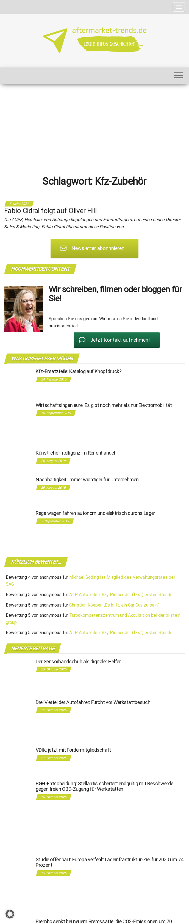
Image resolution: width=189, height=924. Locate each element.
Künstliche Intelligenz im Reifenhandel (75, 453)
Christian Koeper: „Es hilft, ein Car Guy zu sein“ (114, 605)
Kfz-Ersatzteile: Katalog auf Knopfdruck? (79, 371)
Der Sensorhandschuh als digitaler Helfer (78, 661)
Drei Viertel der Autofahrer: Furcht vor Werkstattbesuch (93, 702)
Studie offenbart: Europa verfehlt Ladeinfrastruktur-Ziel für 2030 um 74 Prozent (109, 862)
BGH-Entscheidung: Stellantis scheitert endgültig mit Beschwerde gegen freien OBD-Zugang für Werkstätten (104, 786)
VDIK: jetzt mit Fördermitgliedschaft (73, 750)
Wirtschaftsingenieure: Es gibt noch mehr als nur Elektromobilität (104, 405)
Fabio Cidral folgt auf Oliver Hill (50, 210)
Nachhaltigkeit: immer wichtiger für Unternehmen (87, 479)
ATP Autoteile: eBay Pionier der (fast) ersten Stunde (121, 594)
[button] (10, 914)
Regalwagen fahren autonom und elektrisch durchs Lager (95, 513)
